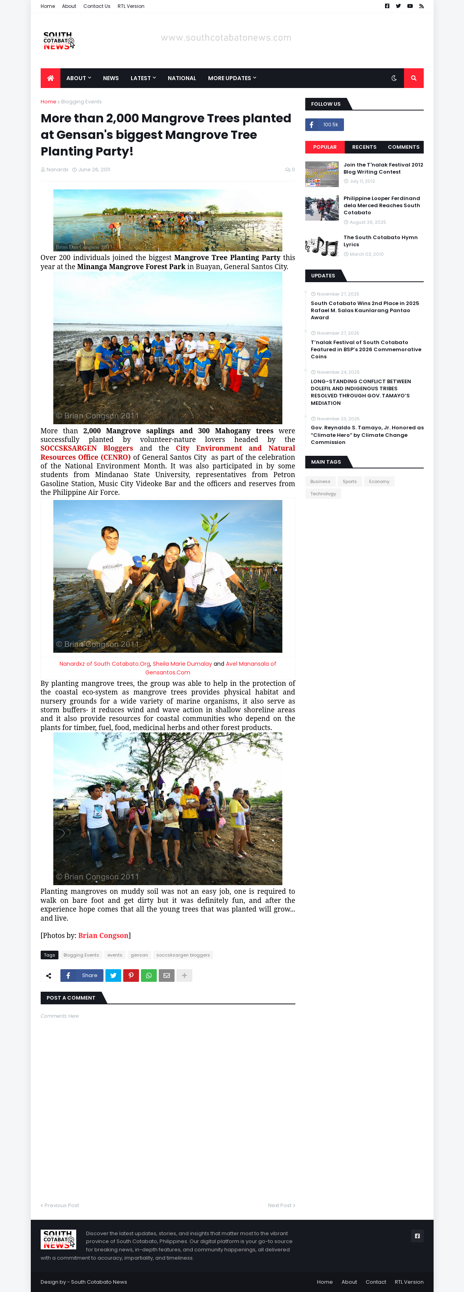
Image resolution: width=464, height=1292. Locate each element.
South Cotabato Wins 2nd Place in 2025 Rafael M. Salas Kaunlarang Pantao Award (365, 310)
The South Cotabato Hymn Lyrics (381, 241)
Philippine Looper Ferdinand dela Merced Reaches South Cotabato (382, 205)
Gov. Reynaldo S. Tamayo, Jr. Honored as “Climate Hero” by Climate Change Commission (367, 435)
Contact (376, 1282)
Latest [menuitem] (141, 78)
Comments (404, 147)
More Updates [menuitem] (229, 78)
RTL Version (131, 6)
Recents (364, 147)
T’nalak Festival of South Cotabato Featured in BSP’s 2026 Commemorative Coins (366, 349)
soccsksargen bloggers (183, 955)
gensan (139, 955)
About (69, 6)
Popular (325, 147)
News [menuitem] (111, 78)
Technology (323, 494)
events (114, 955)
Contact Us (97, 6)
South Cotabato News (99, 1282)
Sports (350, 481)
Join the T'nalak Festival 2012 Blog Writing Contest (383, 168)
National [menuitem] (182, 78)
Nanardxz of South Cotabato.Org (105, 664)
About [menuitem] (76, 78)
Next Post (279, 1205)
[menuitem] (50, 78)
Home (48, 6)
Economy (379, 481)
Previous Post (62, 1205)
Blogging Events (81, 101)
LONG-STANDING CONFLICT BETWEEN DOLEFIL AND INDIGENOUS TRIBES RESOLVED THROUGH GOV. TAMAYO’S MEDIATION (361, 392)
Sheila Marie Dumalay (181, 664)
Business (320, 481)
